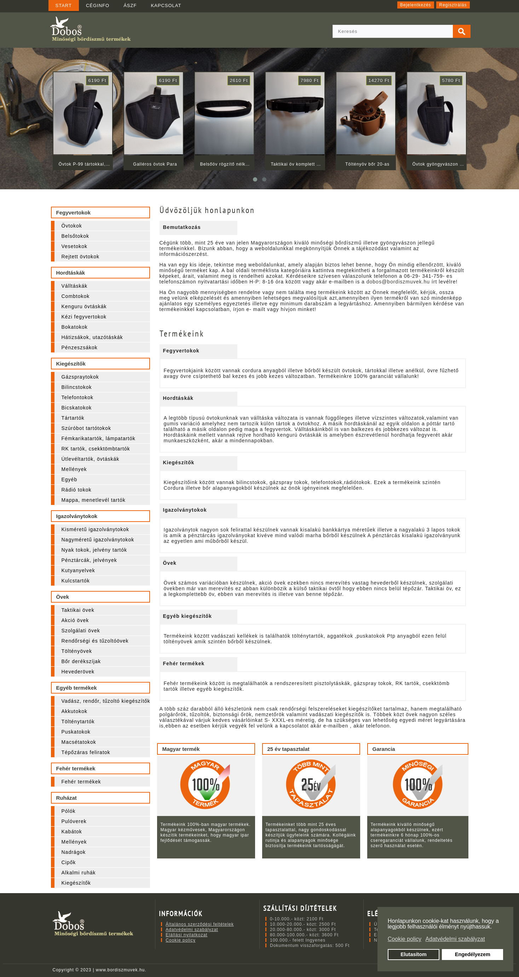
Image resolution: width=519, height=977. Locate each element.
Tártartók (73, 418)
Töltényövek (77, 651)
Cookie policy (180, 940)
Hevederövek (78, 671)
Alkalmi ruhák (79, 872)
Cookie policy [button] (404, 939)
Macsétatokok (79, 742)
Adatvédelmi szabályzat (192, 929)
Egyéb (69, 479)
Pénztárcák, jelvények (89, 560)
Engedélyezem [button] (472, 954)
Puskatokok (76, 732)
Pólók (69, 811)
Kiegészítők (76, 883)
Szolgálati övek (81, 630)
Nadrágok (74, 852)
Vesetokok (75, 246)
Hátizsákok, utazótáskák (92, 337)
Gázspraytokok (80, 377)
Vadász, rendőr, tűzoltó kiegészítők (106, 701)
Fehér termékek (81, 782)
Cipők (69, 862)
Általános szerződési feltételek (199, 924)
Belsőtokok (75, 236)
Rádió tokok (77, 490)
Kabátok (72, 831)
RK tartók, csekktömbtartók (96, 449)
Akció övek (75, 620)
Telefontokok (78, 397)
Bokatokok (75, 327)
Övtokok (72, 226)
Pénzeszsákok (80, 347)
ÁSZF (130, 5)
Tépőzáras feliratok (86, 752)
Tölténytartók (78, 721)
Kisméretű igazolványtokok (95, 529)
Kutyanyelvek (78, 570)
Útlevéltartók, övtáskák (91, 459)
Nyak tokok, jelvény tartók (94, 550)
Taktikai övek (78, 610)
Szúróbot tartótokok (86, 428)
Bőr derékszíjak (81, 661)
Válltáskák (75, 286)
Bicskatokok (77, 407)
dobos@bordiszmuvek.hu (398, 282)
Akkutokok (75, 711)
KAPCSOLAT (166, 5)
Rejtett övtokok (81, 256)
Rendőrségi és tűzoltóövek (95, 641)
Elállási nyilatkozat (186, 934)
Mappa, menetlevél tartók (94, 500)
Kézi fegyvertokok (84, 317)
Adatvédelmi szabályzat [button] (455, 939)
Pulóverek (74, 821)
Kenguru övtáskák (84, 306)
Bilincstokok (77, 387)
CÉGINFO (97, 5)
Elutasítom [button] (413, 954)
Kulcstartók (76, 581)
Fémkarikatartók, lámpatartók (98, 438)
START (64, 5)
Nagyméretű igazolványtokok (98, 539)
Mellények (74, 469)
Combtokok (76, 296)
